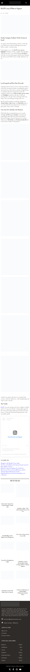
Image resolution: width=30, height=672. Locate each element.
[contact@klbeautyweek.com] (2, 619)
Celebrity (4, 647)
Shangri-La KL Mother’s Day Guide (10, 463)
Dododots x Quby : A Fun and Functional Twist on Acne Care (22, 509)
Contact (4, 633)
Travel (3, 660)
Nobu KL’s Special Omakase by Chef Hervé (12, 468)
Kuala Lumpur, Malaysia (11, 623)
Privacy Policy (6, 635)
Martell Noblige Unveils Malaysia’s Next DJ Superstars (7, 536)
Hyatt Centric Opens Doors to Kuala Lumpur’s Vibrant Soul (7, 505)
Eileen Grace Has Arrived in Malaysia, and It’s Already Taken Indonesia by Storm (13, 470)
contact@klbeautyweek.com (12, 619)
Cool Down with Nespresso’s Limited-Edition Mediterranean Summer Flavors (22, 592)
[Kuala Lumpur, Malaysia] (2, 622)
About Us (4, 630)
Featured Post (6, 655)
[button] (2, 3)
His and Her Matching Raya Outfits (7, 561)
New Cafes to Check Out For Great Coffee (22, 535)
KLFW (2, 407)
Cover (3, 650)
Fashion (4, 652)
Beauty (4, 644)
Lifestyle (4, 658)
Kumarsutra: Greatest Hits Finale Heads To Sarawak (7, 591)
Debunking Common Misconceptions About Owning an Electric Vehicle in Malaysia (22, 564)
